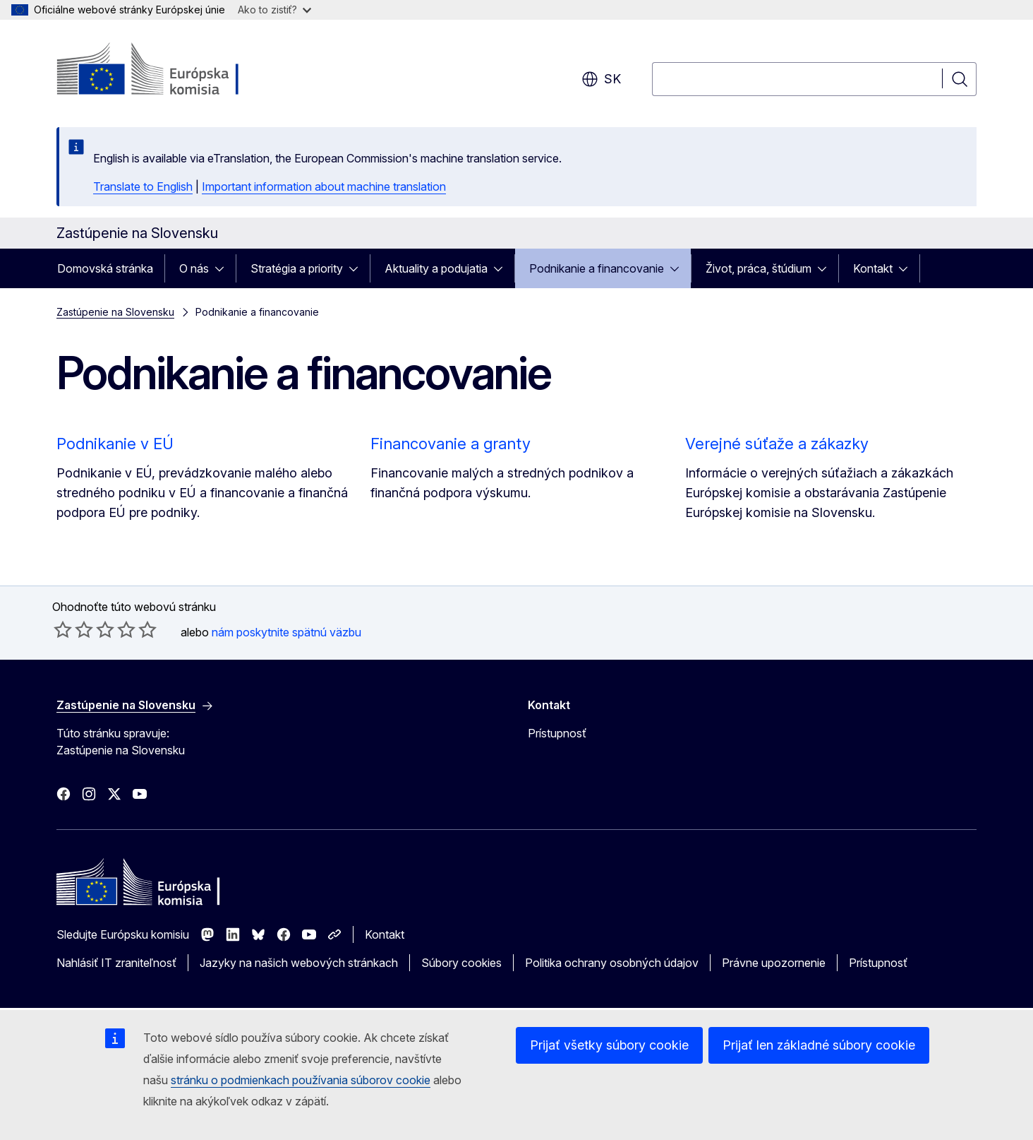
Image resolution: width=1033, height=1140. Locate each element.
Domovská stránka (105, 268)
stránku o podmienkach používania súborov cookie (300, 1080)
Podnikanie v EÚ (115, 443)
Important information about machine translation (324, 186)
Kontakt (873, 268)
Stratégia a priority (296, 268)
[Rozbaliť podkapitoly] (224, 268)
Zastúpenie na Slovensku (115, 312)
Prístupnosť (557, 733)
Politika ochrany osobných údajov (612, 963)
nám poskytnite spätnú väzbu (286, 632)
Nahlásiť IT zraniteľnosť (116, 963)
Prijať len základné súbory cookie (819, 1045)
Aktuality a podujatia (436, 268)
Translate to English (143, 186)
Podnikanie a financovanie (596, 268)
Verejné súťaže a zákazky (777, 443)
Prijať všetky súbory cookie (609, 1045)
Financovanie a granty (450, 443)
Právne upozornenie (774, 963)
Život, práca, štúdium (758, 268)
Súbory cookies (461, 963)
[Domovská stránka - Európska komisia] (170, 70)
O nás (194, 268)
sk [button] (601, 79)
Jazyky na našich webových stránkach (299, 963)
